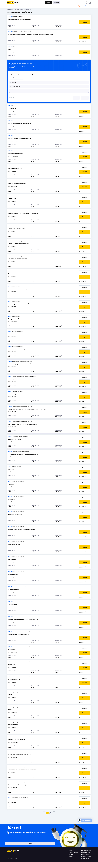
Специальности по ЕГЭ (26, 5)
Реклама (70, 854)
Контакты (70, 856)
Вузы (48, 2)
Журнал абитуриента (85, 850)
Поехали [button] (16, 844)
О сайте (69, 850)
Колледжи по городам (85, 856)
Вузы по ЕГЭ (17, 5)
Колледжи (56, 2)
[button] (83, 17)
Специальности (36, 5)
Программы (80, 26)
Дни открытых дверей (46, 5)
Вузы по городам (84, 858)
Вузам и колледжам (72, 852)
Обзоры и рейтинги (84, 852)
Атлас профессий (84, 854)
